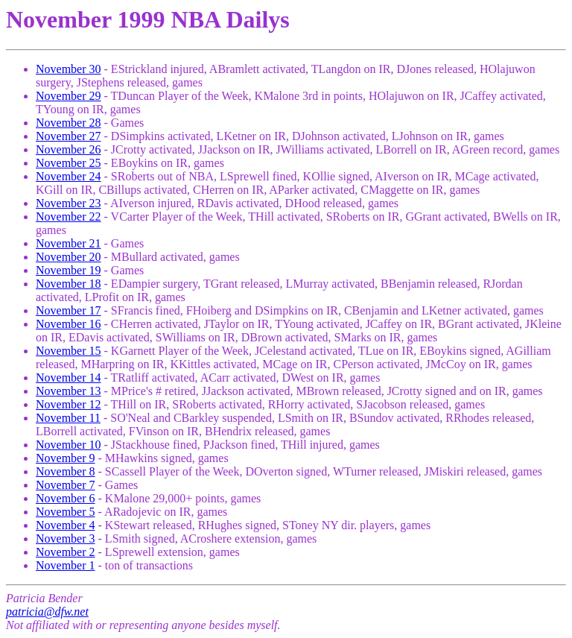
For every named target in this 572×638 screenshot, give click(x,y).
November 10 (68, 444)
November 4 (65, 525)
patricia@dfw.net (47, 611)
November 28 (68, 122)
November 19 (68, 270)
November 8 (65, 471)
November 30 (68, 69)
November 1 (65, 565)
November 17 (68, 310)
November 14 (68, 377)
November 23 (68, 203)
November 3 (65, 538)
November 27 (68, 136)
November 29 (68, 95)
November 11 (68, 417)
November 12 (68, 404)
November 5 (65, 511)
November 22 (68, 216)
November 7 (65, 485)
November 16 (68, 324)
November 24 (68, 176)
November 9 (65, 458)
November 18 (68, 283)
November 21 (68, 243)
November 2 (65, 552)
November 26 (68, 149)
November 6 (65, 498)
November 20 (68, 256)
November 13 (68, 391)
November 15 (68, 350)
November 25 (68, 163)
